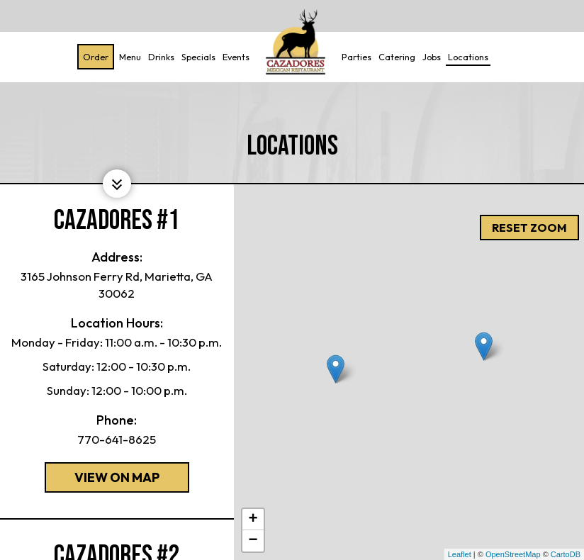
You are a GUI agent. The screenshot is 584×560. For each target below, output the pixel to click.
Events (233, 56)
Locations (466, 56)
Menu (128, 56)
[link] (293, 42)
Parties (354, 56)
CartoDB (565, 554)
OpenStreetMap (513, 554)
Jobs (429, 56)
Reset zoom (529, 202)
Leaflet (459, 554)
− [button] (252, 540)
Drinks (159, 56)
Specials (196, 56)
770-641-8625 (116, 439)
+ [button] (252, 519)
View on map (102, 481)
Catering (394, 56)
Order (93, 56)
